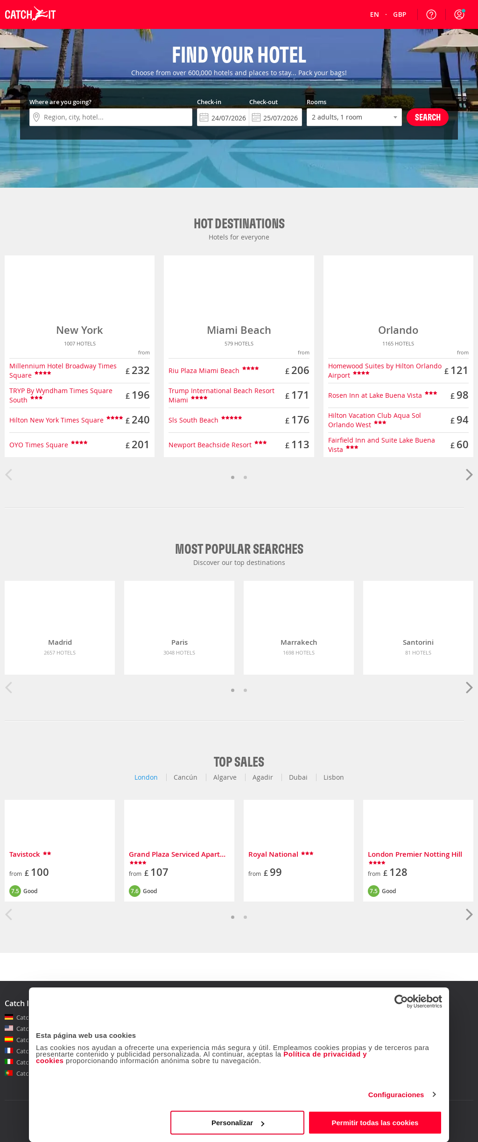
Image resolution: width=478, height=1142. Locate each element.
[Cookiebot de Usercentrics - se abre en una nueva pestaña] (401, 1001)
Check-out (263, 102)
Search (428, 117)
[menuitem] (375, 14)
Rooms (316, 102)
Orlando (398, 330)
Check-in (209, 102)
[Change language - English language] (375, 14)
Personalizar (237, 1123)
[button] (459, 14)
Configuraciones (396, 1095)
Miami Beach (239, 330)
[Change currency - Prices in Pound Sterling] (400, 14)
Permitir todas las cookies (374, 1123)
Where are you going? (60, 102)
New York (79, 330)
